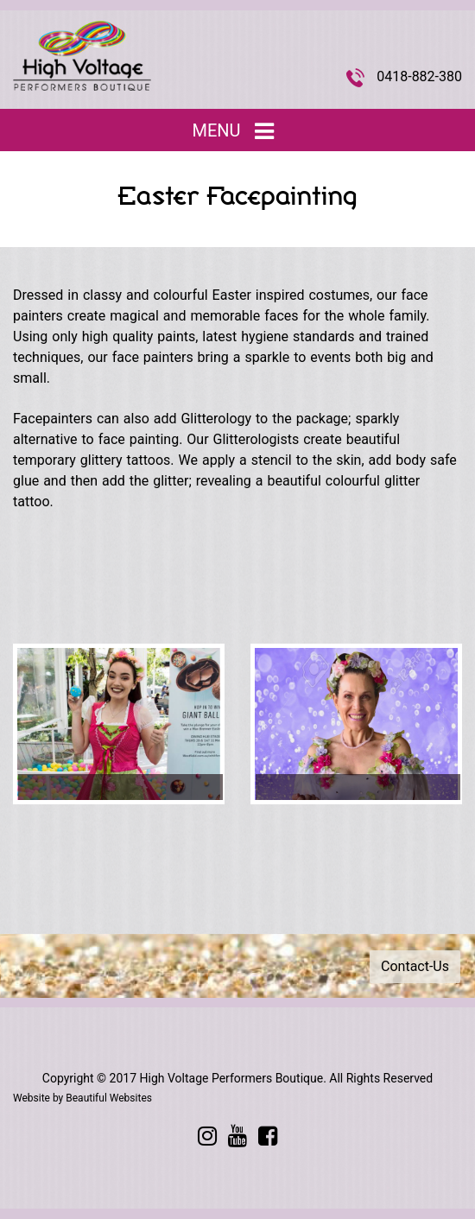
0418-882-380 (419, 76)
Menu (237, 131)
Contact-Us (415, 966)
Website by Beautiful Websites (82, 1098)
